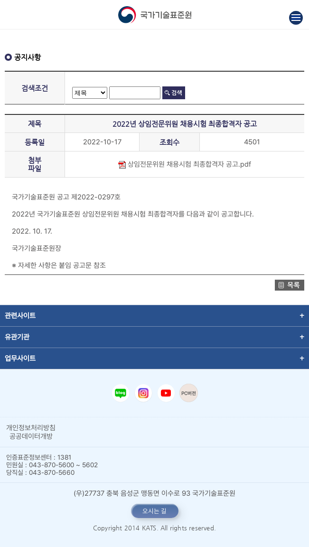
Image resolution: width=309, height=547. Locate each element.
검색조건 (34, 88)
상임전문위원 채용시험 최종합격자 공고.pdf (184, 164)
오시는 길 (154, 511)
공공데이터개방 (31, 436)
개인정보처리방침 (31, 428)
